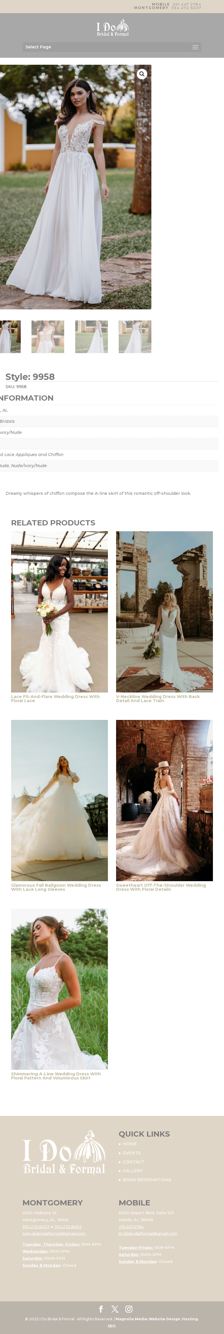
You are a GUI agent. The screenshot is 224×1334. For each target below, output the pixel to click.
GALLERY (133, 1170)
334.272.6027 (187, 8)
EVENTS (132, 1153)
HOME (130, 1144)
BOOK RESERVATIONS (147, 1179)
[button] (142, 74)
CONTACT (133, 1162)
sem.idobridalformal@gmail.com (53, 1233)
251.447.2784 (187, 4)
